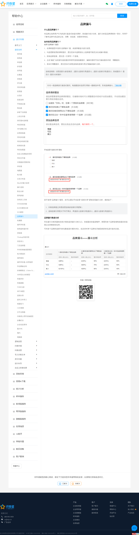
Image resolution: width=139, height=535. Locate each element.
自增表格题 (21, 133)
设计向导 (26, 363)
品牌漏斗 (20, 216)
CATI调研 (20, 308)
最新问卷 (95, 509)
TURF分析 (21, 287)
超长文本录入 (22, 300)
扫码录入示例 (22, 200)
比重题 (19, 75)
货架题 (19, 233)
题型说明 (26, 50)
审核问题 (20, 441)
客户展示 (95, 506)
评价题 (19, 166)
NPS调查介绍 (22, 129)
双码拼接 (20, 195)
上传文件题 (21, 116)
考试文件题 (21, 158)
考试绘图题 (21, 150)
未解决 (76, 484)
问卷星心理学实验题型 (25, 316)
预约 (18, 333)
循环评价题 (21, 225)
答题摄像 (20, 283)
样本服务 (76, 516)
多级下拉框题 (22, 112)
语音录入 (20, 241)
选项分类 (20, 295)
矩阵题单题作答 (22, 229)
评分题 (19, 83)
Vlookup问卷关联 (23, 237)
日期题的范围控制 (23, 162)
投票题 (19, 91)
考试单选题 (21, 87)
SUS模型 (20, 212)
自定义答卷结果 (26, 368)
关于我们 (131, 506)
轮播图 (19, 220)
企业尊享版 (77, 509)
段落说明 (20, 100)
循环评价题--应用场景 (25, 262)
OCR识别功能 (22, 204)
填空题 (19, 54)
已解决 (63, 484)
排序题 (19, 70)
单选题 (19, 62)
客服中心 (16, 466)
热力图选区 (21, 254)
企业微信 (76, 520)
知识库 (112, 516)
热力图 (19, 175)
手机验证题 (21, 104)
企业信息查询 (22, 325)
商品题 (19, 108)
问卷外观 (26, 346)
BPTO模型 (21, 291)
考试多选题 (21, 137)
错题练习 (20, 304)
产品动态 (131, 513)
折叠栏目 (20, 320)
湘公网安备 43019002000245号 (67, 533)
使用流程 (20, 24)
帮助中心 (113, 509)
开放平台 (113, 513)
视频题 (19, 337)
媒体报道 (95, 513)
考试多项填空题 (22, 141)
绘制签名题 (21, 145)
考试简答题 (21, 125)
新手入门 (26, 45)
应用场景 (76, 523)
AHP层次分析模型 (23, 275)
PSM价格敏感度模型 (24, 250)
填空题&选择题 (22, 120)
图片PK (19, 329)
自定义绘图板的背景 (24, 154)
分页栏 (19, 95)
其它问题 (26, 359)
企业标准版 (77, 506)
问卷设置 (26, 350)
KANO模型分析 (22, 208)
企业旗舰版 (77, 513)
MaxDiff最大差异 (23, 183)
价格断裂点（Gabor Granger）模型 (27, 270)
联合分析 (20, 191)
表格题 (19, 79)
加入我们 (132, 509)
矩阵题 (19, 58)
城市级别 (20, 258)
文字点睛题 (21, 312)
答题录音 (20, 279)
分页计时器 (21, 179)
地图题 (19, 170)
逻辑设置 (26, 341)
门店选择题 (21, 245)
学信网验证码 (22, 266)
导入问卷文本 (26, 355)
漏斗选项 (20, 187)
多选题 (19, 66)
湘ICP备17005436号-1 (49, 533)
